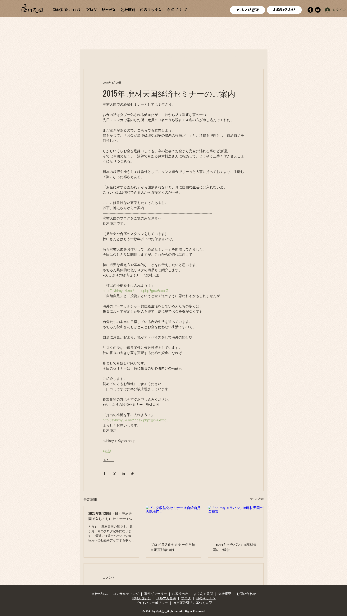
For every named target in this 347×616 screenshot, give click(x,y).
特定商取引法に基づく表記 (192, 603)
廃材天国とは (141, 598)
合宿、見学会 (190, 57)
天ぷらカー (216, 57)
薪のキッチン (206, 598)
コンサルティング (126, 594)
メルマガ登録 (166, 598)
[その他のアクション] (242, 82)
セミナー (108, 460)
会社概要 (224, 594)
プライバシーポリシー (151, 603)
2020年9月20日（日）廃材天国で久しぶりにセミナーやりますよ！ (110, 516)
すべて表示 (257, 499)
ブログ (186, 598)
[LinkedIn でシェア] (123, 473)
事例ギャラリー (155, 594)
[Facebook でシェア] (104, 473)
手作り (154, 57)
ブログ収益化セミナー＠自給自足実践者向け (172, 547)
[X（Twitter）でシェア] (114, 473)
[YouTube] (318, 10)
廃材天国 (134, 57)
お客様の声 (180, 594)
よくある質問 (203, 594)
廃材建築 (114, 57)
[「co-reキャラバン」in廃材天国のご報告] (235, 521)
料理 (235, 57)
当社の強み (99, 594)
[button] (259, 57)
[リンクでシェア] (133, 473)
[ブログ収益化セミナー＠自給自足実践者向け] (173, 521)
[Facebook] (310, 10)
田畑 (169, 57)
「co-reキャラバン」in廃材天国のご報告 (235, 547)
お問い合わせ (246, 594)
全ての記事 (92, 57)
